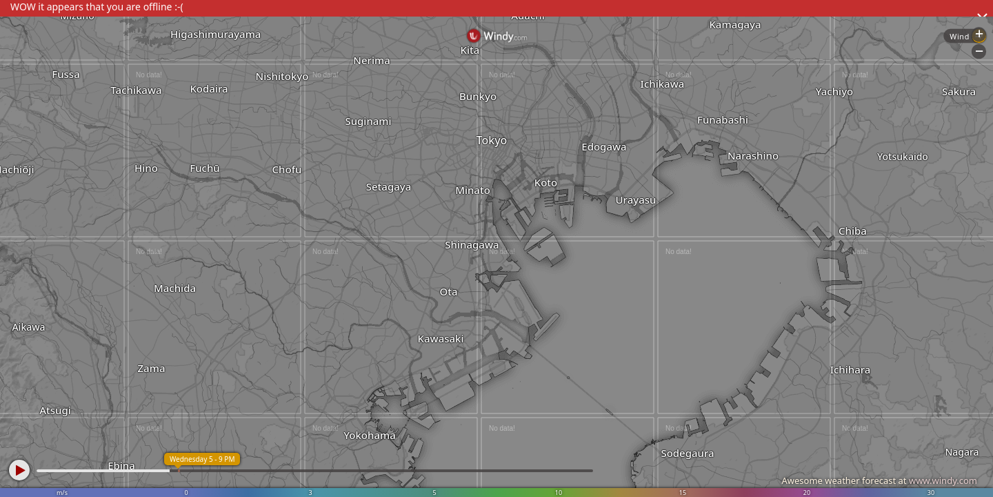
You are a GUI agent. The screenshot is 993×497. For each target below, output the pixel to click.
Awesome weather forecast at (879, 480)
